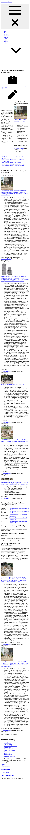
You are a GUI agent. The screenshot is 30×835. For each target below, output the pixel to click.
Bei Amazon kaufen (19, 148)
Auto (5, 31)
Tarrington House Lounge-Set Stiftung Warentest (13, 164)
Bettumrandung (8, 754)
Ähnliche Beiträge (6, 167)
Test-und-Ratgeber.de (6, 2)
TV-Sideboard (7, 743)
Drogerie (6, 34)
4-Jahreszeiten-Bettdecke (10, 750)
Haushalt (6, 37)
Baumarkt (6, 32)
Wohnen (6, 41)
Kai (25, 100)
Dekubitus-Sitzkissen (9, 756)
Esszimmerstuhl (8, 751)
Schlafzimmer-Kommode (10, 746)
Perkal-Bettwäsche (8, 749)
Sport (5, 38)
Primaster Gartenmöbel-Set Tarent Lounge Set (12, 384)
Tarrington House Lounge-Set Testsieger (11, 162)
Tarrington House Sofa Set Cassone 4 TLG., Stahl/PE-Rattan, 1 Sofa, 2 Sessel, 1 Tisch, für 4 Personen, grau (14, 483)
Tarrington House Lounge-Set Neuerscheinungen (13, 165)
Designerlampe (8, 744)
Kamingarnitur (7, 747)
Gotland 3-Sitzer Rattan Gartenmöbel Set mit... (20, 120)
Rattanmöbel (7, 753)
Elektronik (6, 35)
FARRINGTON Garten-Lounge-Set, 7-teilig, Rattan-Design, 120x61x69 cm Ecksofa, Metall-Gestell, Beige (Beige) (15, 441)
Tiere (5, 40)
